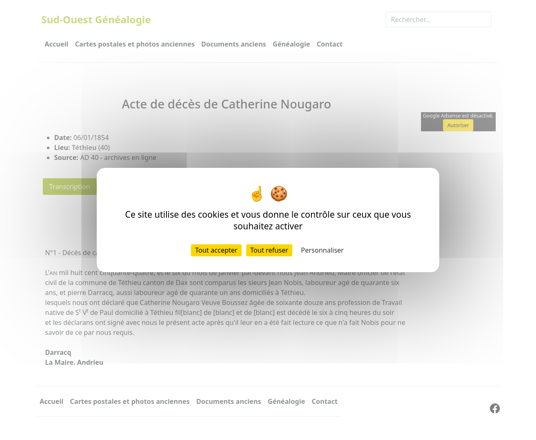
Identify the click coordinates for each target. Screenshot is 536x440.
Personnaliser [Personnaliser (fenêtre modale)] (322, 250)
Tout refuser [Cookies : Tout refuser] (269, 250)
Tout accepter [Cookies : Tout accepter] (216, 250)
